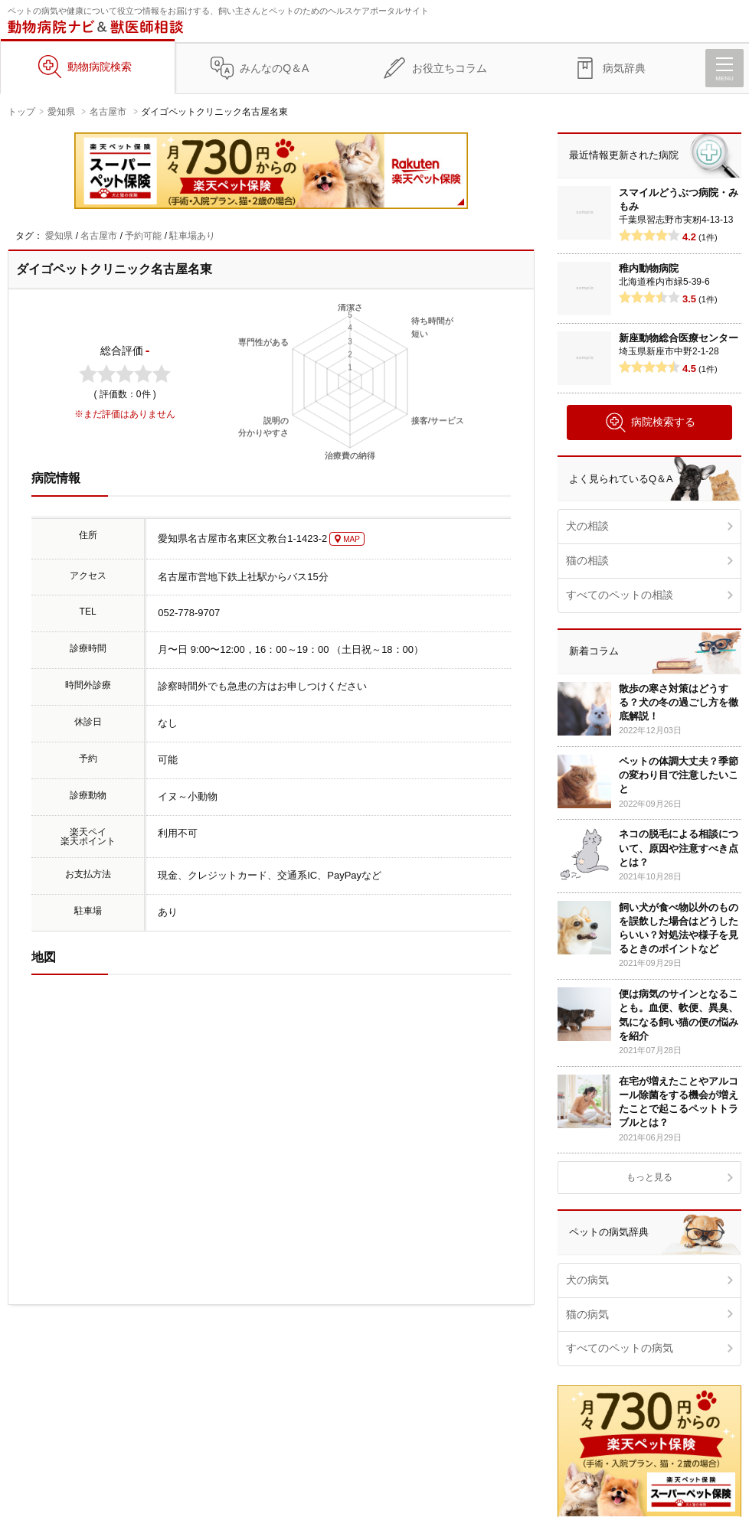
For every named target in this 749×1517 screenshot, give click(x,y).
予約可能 (143, 235)
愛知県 (61, 111)
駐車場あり (192, 235)
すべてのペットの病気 (619, 1348)
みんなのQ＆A (274, 68)
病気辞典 (624, 68)
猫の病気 (587, 1314)
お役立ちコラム (449, 68)
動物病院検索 (99, 66)
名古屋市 (108, 111)
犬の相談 (587, 526)
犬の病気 (587, 1280)
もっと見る (649, 1177)
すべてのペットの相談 (619, 595)
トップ (21, 111)
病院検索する (649, 422)
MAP (351, 539)
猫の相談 (587, 560)
